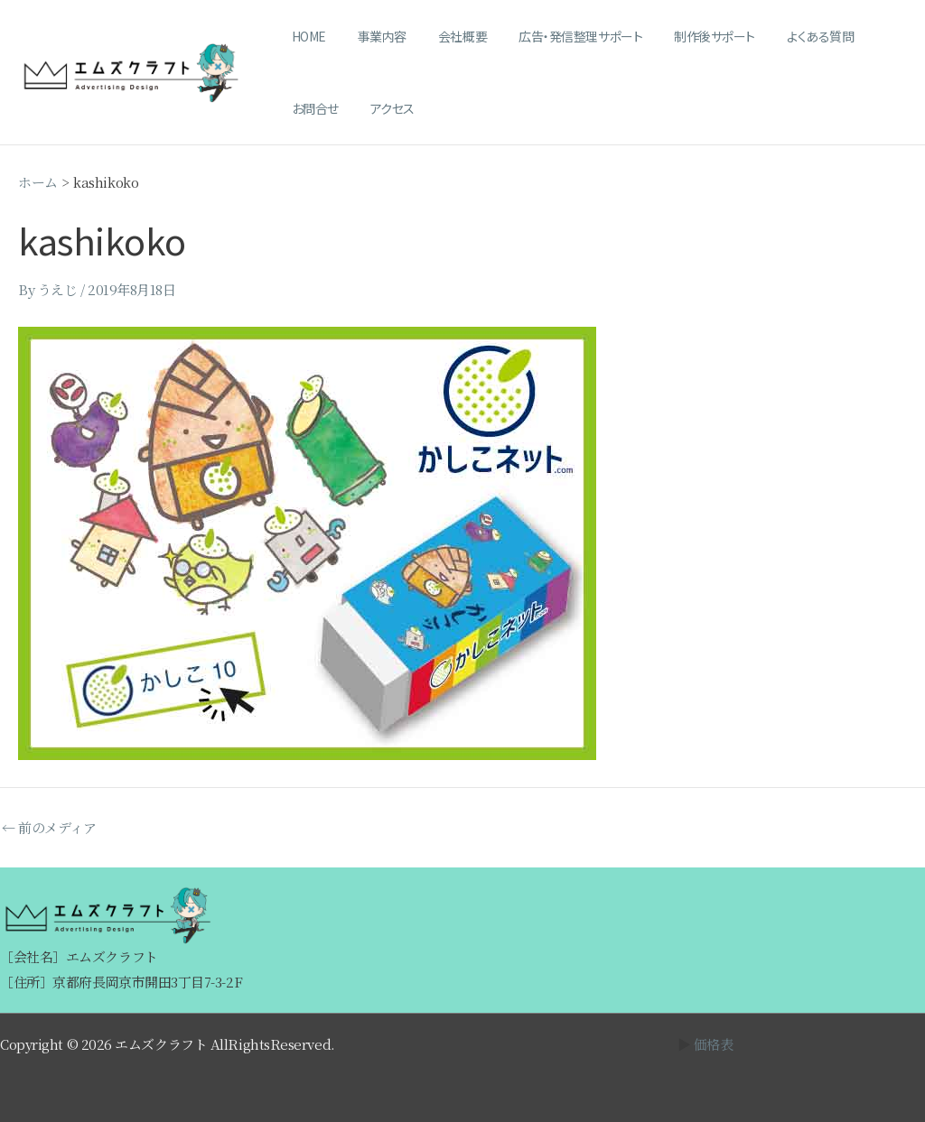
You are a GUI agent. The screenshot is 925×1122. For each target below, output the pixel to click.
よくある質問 (785, 36)
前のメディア (49, 827)
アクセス (310, 108)
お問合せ (868, 36)
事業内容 (372, 36)
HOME (305, 36)
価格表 (713, 1043)
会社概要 (446, 36)
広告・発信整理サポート (559, 36)
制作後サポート (686, 36)
